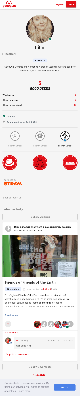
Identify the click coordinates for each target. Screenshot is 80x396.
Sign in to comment (18, 354)
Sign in (59, 4)
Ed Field (47, 289)
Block (5, 197)
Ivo (17, 340)
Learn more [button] (24, 391)
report (15, 197)
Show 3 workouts (40, 367)
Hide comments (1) (11, 333)
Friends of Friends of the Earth (30, 282)
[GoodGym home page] (9, 3)
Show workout (40, 217)
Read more (11, 315)
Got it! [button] (64, 387)
